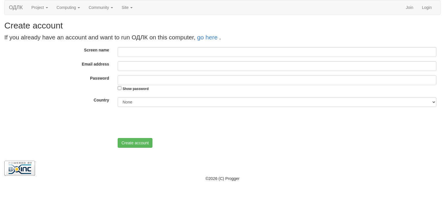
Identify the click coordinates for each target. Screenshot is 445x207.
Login (427, 7)
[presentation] (161, 122)
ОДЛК (16, 7)
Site (127, 7)
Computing (68, 7)
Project (39, 7)
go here (208, 37)
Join (409, 7)
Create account (135, 143)
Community (101, 7)
